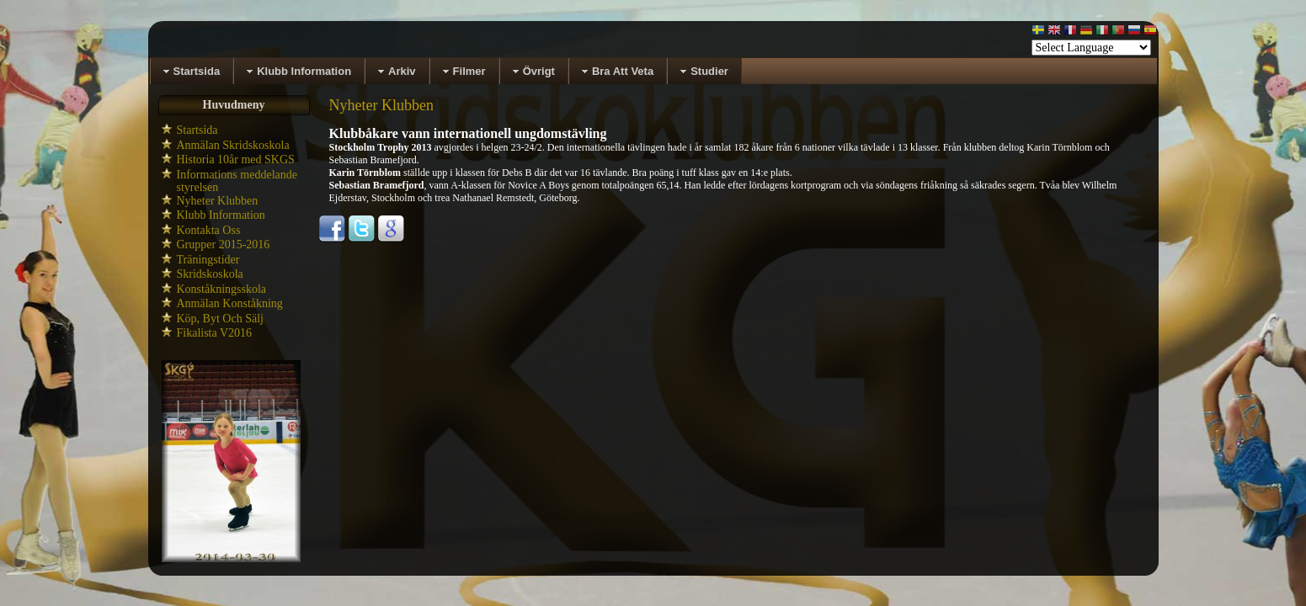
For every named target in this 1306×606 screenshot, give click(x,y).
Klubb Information (221, 215)
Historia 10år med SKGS (236, 159)
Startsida (197, 130)
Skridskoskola (210, 274)
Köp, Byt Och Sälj (220, 318)
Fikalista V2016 (215, 333)
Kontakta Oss (209, 230)
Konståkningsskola (222, 289)
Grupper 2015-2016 (223, 244)
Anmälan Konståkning (230, 303)
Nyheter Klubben (218, 200)
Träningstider (208, 259)
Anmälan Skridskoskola (233, 145)
